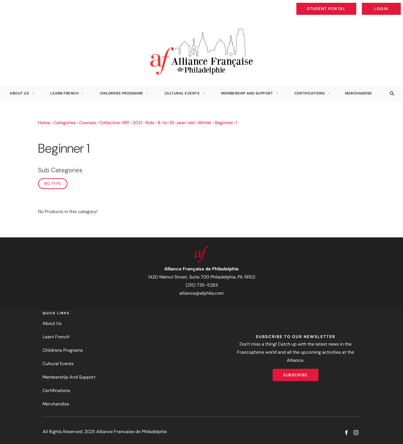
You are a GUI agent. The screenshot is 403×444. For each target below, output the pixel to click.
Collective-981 (114, 123)
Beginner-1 (226, 123)
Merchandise (358, 93)
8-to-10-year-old (176, 123)
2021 (137, 123)
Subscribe (295, 372)
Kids (150, 123)
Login (396, 4)
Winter (205, 123)
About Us (19, 93)
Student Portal (339, 4)
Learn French (64, 93)
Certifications (309, 93)
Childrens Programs (121, 93)
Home (44, 123)
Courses (87, 123)
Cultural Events (182, 93)
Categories (64, 123)
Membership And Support (247, 93)
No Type (52, 183)
